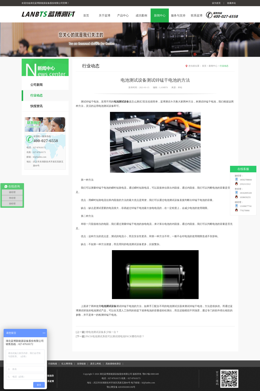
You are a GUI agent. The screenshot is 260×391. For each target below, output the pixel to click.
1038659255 (245, 197)
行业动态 (36, 95)
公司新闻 (36, 85)
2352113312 (245, 184)
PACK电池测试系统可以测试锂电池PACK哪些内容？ (115, 336)
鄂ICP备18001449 (150, 374)
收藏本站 (231, 3)
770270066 (245, 210)
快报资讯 (36, 106)
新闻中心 (214, 66)
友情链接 (81, 363)
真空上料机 (95, 363)
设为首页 (216, 3)
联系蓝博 (49, 381)
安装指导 (49, 376)
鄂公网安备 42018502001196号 (121, 387)
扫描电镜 (52, 363)
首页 (205, 66)
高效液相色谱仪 (113, 363)
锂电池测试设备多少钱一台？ (102, 332)
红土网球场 (67, 363)
